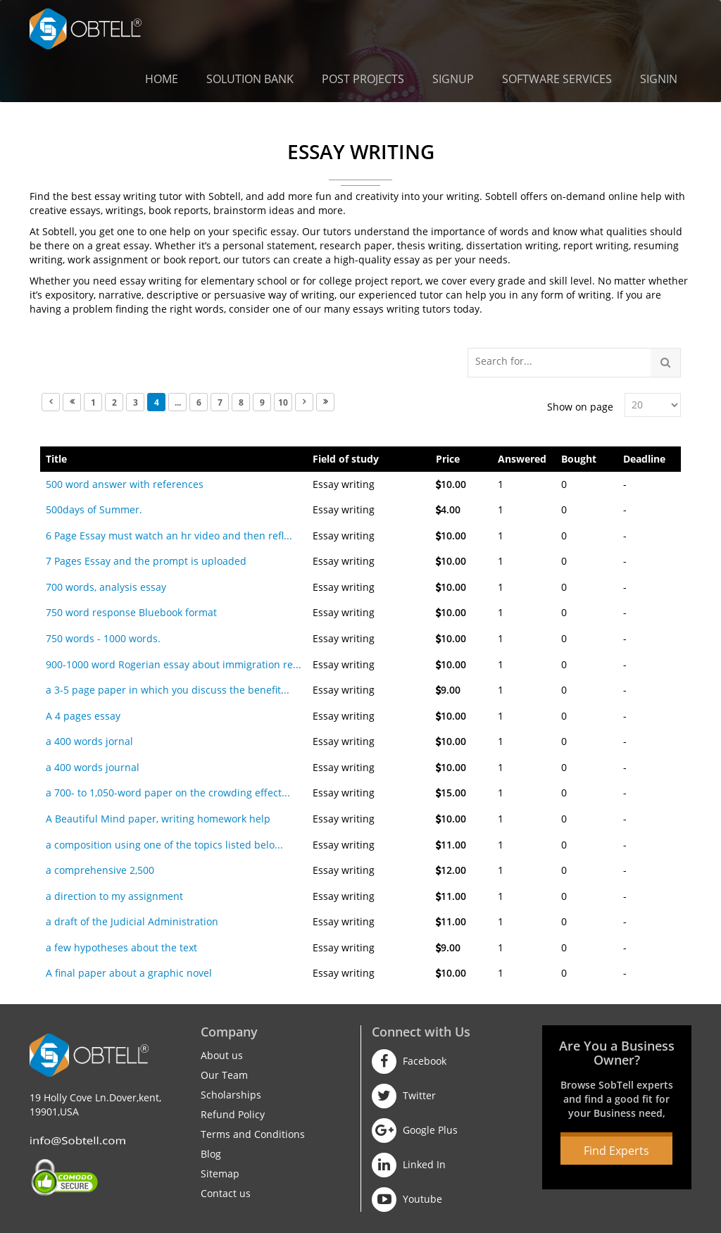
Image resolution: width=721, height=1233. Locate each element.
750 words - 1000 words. (103, 638)
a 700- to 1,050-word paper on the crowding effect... (168, 792)
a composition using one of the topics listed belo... (164, 844)
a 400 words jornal (89, 741)
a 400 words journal (92, 767)
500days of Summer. (94, 509)
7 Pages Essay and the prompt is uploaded (146, 561)
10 (283, 402)
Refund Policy (233, 1114)
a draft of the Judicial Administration (132, 921)
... (178, 402)
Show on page (580, 406)
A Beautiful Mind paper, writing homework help (158, 818)
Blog (211, 1153)
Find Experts (616, 1150)
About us (222, 1055)
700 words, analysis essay (106, 587)
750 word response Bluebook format (131, 612)
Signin (658, 79)
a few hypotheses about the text (121, 947)
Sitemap (220, 1173)
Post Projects (363, 79)
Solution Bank (250, 79)
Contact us (226, 1193)
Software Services (557, 79)
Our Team (224, 1075)
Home (161, 79)
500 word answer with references (124, 484)
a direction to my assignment (114, 896)
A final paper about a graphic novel (129, 972)
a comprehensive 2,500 (100, 870)
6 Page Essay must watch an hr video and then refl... (169, 535)
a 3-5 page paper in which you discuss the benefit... (167, 689)
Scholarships (231, 1094)
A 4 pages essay (83, 715)
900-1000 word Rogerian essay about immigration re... (173, 664)
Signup (453, 79)
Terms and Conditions (253, 1134)
